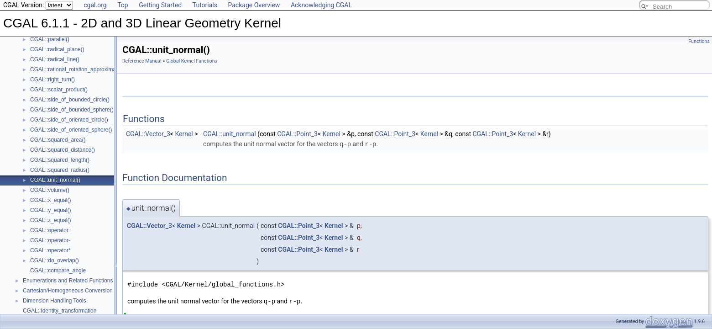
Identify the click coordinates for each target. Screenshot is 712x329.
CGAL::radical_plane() (57, 49)
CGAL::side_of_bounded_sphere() (72, 109)
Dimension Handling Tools (54, 300)
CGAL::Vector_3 (148, 134)
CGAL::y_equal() (50, 210)
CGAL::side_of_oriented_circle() (69, 120)
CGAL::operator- (50, 240)
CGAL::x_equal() (50, 200)
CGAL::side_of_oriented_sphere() (71, 130)
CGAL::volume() (49, 190)
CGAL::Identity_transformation (59, 311)
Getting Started (160, 5)
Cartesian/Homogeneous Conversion (68, 290)
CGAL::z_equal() (50, 220)
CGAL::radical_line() (54, 59)
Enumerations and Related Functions (68, 280)
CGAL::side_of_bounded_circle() (70, 99)
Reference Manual (142, 61)
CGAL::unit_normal (229, 134)
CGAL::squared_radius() (59, 170)
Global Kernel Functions (191, 61)
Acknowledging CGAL (321, 5)
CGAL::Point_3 (297, 134)
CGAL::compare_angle (58, 270)
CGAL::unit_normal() (55, 180)
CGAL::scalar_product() (59, 89)
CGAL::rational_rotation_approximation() (79, 69)
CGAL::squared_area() (57, 140)
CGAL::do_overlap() (54, 260)
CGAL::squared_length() (59, 160)
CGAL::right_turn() (52, 79)
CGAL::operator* (50, 250)
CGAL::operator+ (51, 230)
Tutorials (205, 5)
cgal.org (95, 5)
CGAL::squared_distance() (62, 150)
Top (122, 5)
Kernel (184, 134)
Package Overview (254, 5)
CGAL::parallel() (49, 39)
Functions (699, 41)
